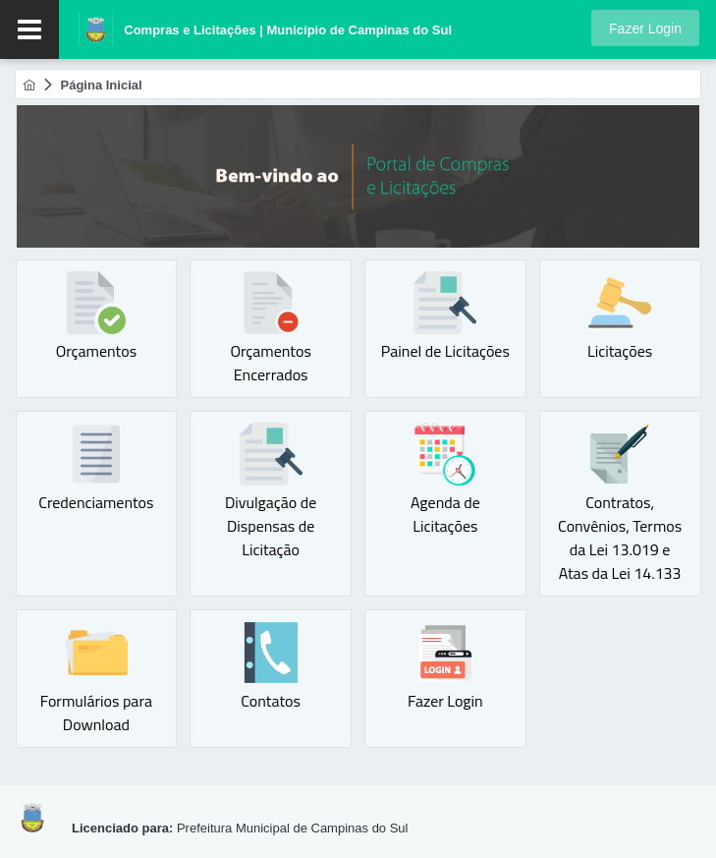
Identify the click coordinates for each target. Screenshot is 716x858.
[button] (645, 28)
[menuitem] (29, 85)
